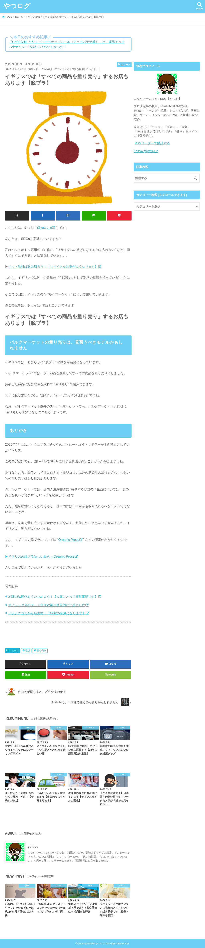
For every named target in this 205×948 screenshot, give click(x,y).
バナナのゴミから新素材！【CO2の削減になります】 (46, 613)
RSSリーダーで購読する (151, 143)
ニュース (14, 650)
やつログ (16, 6)
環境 (27, 650)
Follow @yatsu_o (145, 150)
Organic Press (68, 539)
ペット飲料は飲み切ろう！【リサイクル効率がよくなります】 (53, 266)
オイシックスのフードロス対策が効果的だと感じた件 (46, 604)
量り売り (41, 650)
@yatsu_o (44, 227)
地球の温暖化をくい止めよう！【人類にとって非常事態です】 (53, 596)
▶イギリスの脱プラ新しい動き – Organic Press (39, 556)
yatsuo (33, 846)
